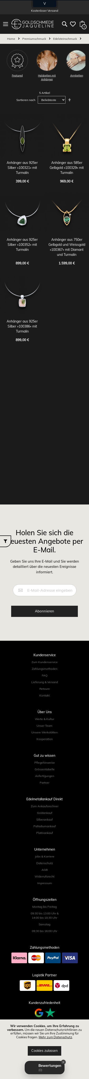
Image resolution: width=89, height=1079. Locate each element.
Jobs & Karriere (44, 856)
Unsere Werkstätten (44, 732)
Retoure (44, 689)
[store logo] (32, 24)
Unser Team (44, 725)
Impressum (44, 883)
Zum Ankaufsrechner (44, 806)
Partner (44, 782)
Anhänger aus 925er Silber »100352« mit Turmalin (22, 244)
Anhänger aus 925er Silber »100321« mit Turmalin (22, 168)
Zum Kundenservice (45, 662)
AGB (45, 870)
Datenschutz (44, 863)
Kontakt (44, 695)
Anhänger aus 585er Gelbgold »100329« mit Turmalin (67, 168)
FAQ (44, 675)
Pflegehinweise (44, 762)
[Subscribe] (44, 611)
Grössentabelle (45, 769)
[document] (44, 1040)
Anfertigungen (44, 776)
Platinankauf (44, 833)
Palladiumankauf (44, 826)
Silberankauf (44, 819)
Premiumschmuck (34, 38)
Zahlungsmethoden (44, 669)
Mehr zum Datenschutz (55, 1037)
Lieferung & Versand (44, 682)
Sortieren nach (25, 100)
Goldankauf (44, 813)
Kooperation (45, 739)
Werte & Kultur (44, 719)
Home (11, 38)
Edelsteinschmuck (65, 38)
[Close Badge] (63, 1062)
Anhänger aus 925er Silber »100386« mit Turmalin (22, 326)
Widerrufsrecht (44, 876)
